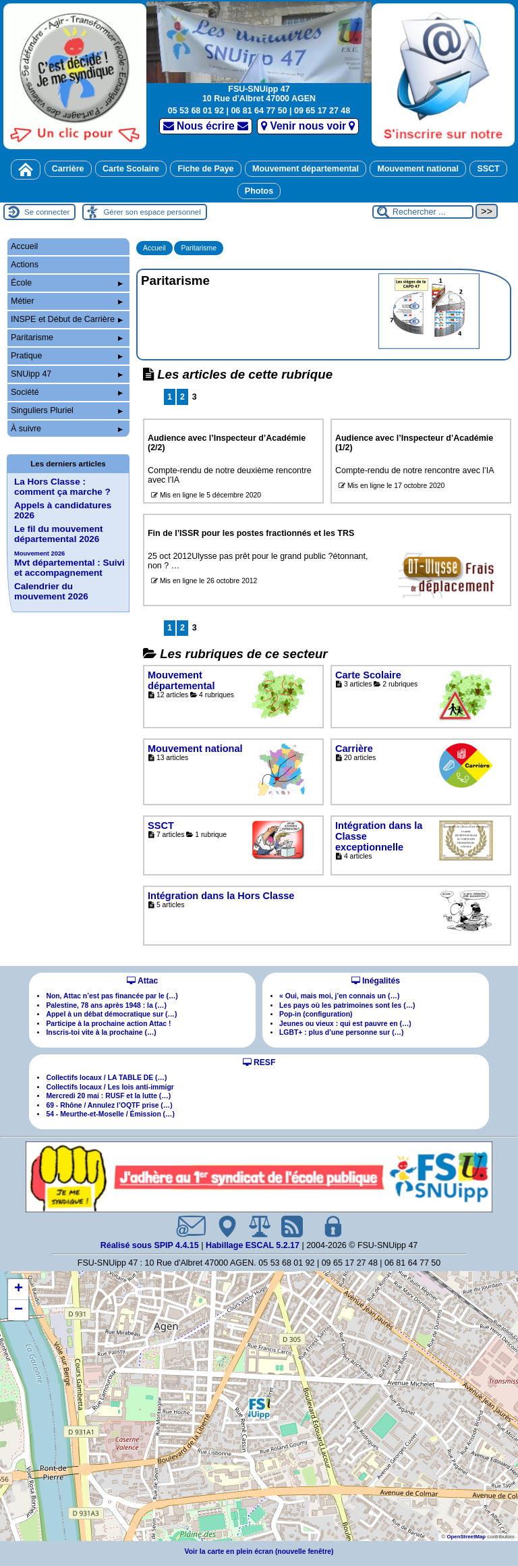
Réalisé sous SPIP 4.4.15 (151, 1245)
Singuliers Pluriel (67, 410)
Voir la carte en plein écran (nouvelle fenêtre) (259, 1551)
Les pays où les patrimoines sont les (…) (347, 1005)
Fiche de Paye (205, 168)
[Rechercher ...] (422, 212)
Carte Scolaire (131, 168)
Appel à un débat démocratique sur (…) (111, 1014)
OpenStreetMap (466, 1537)
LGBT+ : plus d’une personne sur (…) (341, 1032)
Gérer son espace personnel (151, 212)
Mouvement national (418, 168)
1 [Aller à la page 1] (169, 397)
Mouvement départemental (305, 168)
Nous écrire (206, 126)
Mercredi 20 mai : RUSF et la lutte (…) (108, 1096)
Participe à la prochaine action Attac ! (108, 1023)
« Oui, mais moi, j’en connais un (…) (339, 996)
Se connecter (46, 212)
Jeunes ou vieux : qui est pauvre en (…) (345, 1023)
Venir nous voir (308, 126)
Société (67, 392)
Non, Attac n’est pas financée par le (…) (111, 996)
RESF (259, 1062)
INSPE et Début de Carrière (67, 319)
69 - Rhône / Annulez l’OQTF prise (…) (109, 1105)
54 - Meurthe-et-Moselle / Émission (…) (110, 1114)
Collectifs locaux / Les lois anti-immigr (109, 1087)
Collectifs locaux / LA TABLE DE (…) (106, 1077)
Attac (142, 981)
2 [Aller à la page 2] (182, 397)
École (67, 283)
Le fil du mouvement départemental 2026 (58, 534)
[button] (259, 1408)
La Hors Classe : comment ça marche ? (62, 487)
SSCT (488, 168)
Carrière (68, 168)
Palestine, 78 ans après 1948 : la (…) (106, 1005)
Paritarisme (199, 248)
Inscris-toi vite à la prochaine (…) (101, 1032)
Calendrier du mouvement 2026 (51, 591)
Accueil (154, 248)
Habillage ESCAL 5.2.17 (252, 1245)
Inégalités (375, 981)
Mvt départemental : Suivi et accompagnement (69, 564)
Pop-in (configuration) (316, 1014)
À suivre (67, 428)
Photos (259, 191)
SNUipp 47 (67, 374)
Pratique (67, 355)
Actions (24, 264)
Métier (67, 301)
